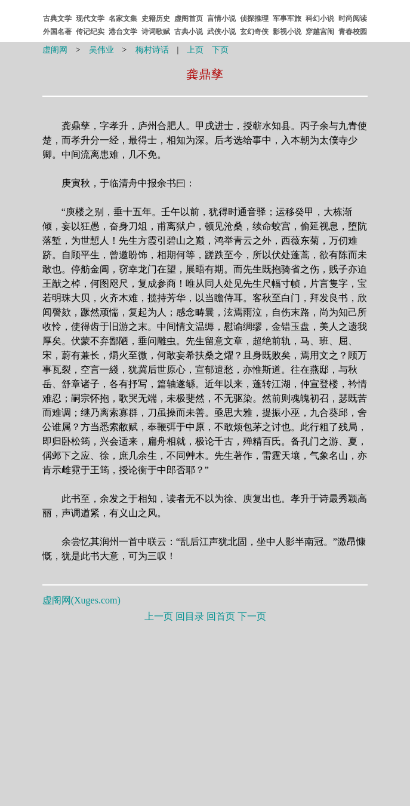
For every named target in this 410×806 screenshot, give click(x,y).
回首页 (220, 616)
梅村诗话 (152, 49)
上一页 (158, 616)
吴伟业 (101, 49)
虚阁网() (81, 600)
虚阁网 (54, 49)
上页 (195, 49)
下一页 (252, 616)
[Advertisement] (205, 711)
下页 (220, 49)
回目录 (189, 616)
